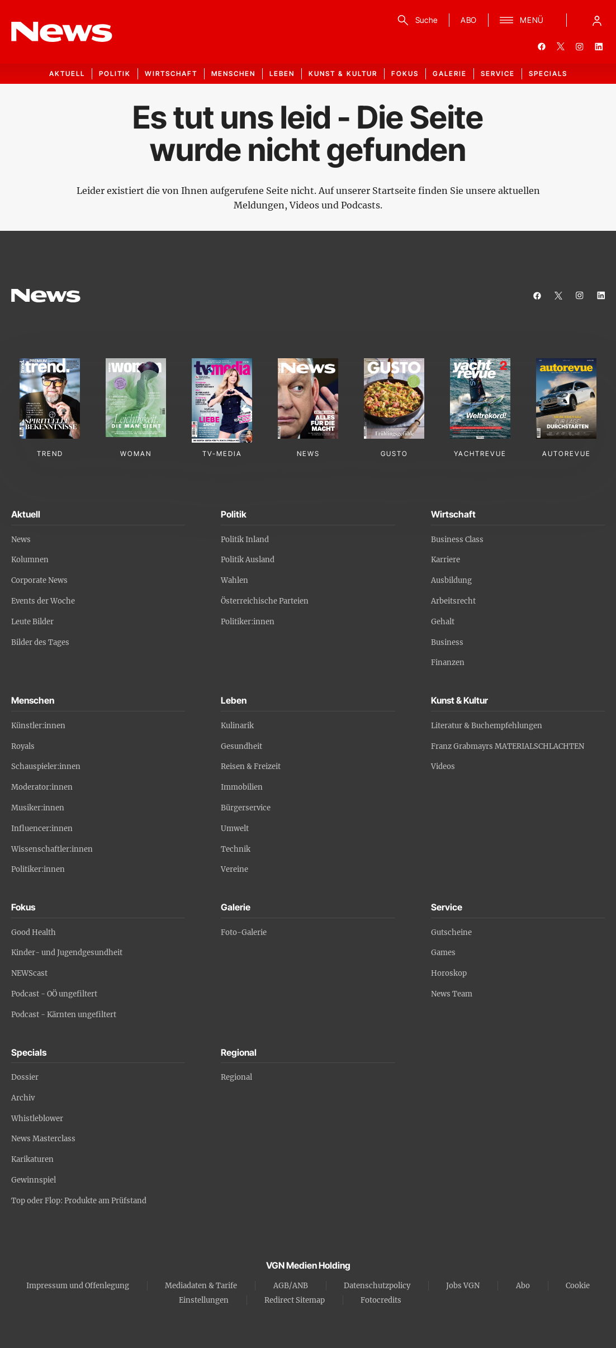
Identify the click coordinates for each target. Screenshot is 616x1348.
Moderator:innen (42, 787)
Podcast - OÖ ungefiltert (54, 994)
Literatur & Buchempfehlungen (486, 725)
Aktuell (67, 73)
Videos (443, 766)
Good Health (33, 932)
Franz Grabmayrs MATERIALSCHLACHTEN (507, 746)
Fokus (405, 73)
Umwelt (235, 828)
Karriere (445, 559)
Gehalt (442, 621)
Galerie (450, 73)
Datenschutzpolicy (377, 1285)
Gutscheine (451, 932)
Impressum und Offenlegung (77, 1285)
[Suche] (415, 20)
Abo (523, 1285)
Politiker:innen (247, 621)
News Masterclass (43, 1138)
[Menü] (522, 20)
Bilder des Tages (40, 642)
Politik (115, 73)
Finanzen (448, 662)
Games (443, 952)
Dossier (25, 1077)
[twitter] (561, 46)
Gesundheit (241, 746)
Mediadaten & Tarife (201, 1285)
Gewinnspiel (33, 1180)
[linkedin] (599, 46)
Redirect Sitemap (294, 1300)
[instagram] (580, 46)
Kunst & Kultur (343, 73)
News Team (451, 994)
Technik (235, 849)
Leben (282, 73)
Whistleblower (37, 1118)
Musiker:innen (37, 808)
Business (447, 642)
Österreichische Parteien (265, 601)
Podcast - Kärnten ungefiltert (63, 1014)
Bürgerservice (246, 808)
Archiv (23, 1098)
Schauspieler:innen (45, 766)
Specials (548, 73)
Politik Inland (245, 539)
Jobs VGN (463, 1285)
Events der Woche (43, 601)
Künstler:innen (38, 725)
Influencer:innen (42, 828)
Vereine (234, 869)
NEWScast (29, 973)
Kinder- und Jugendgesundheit (66, 952)
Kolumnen (30, 559)
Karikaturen (32, 1159)
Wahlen (234, 580)
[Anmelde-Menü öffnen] (597, 20)
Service (498, 73)
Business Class (457, 539)
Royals (23, 746)
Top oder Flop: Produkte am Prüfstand (78, 1200)
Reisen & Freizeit (251, 766)
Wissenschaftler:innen (52, 849)
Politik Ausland (247, 559)
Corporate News (39, 580)
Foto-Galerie (244, 932)
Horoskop (449, 973)
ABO (469, 20)
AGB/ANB (290, 1285)
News (21, 539)
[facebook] (542, 46)
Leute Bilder (32, 621)
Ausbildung (451, 580)
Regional (236, 1077)
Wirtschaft (171, 73)
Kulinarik (237, 725)
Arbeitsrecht (453, 601)
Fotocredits (381, 1300)
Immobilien (242, 787)
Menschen (233, 73)
